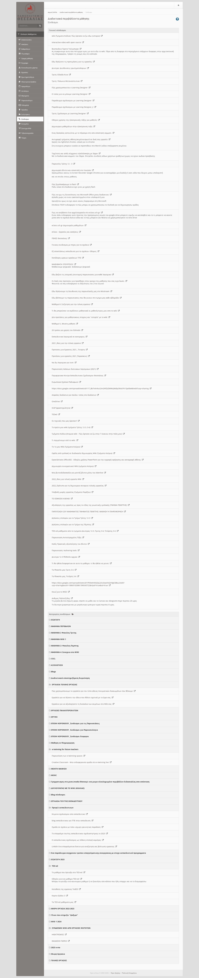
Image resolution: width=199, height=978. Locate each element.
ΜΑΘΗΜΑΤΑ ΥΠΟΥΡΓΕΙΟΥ (64, 264)
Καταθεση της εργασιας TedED (66, 889)
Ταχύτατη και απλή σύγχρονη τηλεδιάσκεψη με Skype (76, 153)
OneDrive (57, 401)
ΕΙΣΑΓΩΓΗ (55, 620)
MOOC (54, 775)
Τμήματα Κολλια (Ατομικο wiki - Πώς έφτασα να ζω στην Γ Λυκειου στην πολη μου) (88, 434)
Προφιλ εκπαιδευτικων (62, 807)
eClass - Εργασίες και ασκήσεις (66, 232)
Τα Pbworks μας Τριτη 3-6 (64, 570)
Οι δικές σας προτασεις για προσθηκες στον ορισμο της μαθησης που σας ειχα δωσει (89, 281)
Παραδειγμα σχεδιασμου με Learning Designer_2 (74, 107)
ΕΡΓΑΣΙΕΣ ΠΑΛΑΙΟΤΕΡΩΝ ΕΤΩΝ (64, 710)
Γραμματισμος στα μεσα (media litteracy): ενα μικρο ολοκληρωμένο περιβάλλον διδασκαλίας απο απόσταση (100, 781)
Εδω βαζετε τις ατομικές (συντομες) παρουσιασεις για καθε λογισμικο (83, 274)
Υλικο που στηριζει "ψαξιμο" (64, 915)
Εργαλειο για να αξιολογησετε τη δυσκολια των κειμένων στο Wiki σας (83, 704)
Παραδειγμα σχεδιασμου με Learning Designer (73, 100)
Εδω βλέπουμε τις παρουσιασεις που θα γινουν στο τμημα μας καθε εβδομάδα (87, 298)
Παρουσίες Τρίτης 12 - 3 (63, 164)
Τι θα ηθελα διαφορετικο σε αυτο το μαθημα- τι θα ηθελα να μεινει (82, 563)
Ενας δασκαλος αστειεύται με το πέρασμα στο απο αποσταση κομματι (83, 133)
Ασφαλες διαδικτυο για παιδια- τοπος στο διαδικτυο (75, 395)
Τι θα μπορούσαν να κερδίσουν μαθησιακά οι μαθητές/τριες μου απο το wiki (86, 311)
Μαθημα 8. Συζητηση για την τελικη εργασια (72, 304)
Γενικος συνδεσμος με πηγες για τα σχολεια (72, 245)
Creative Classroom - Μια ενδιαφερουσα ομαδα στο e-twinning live (82, 762)
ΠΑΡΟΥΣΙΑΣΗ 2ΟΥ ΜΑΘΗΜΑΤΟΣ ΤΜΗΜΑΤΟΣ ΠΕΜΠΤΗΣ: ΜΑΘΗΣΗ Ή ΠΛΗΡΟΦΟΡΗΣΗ (89, 511)
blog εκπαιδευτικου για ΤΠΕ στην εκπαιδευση (72, 820)
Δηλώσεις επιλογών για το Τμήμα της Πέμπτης (73, 524)
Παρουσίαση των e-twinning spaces (68, 756)
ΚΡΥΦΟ (54, 717)
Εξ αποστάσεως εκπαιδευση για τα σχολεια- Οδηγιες (75, 251)
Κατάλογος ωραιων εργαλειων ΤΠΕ (68, 258)
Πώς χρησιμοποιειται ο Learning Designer (71, 87)
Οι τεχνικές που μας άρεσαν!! (66, 421)
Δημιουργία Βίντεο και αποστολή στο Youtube (73, 170)
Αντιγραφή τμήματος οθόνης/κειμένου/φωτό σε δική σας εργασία (81, 139)
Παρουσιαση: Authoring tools (65, 550)
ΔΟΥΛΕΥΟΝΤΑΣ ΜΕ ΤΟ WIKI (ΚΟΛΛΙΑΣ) (68, 788)
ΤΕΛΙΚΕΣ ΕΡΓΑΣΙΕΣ (59, 960)
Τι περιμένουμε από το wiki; (65, 440)
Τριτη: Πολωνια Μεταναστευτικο (67, 81)
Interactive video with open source (68, 42)
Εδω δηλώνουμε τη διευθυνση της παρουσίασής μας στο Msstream (82, 291)
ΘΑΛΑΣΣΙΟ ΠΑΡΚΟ (61, 941)
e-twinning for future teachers (65, 749)
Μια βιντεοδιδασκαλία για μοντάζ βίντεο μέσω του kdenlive (79, 472)
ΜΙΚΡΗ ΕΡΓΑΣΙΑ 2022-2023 (62, 908)
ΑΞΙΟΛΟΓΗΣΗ (57, 665)
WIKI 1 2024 (56, 921)
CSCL (53, 658)
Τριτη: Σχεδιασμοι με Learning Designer (70, 113)
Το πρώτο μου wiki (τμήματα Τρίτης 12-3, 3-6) (72, 427)
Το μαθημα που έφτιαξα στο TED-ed (68, 872)
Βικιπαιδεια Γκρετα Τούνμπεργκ (66, 49)
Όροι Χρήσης (115, 973)
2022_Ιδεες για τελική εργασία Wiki (68, 479)
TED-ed (55, 866)
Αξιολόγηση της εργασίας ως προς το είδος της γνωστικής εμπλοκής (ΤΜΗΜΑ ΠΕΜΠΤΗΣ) (91, 505)
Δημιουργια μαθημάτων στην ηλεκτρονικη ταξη (73, 126)
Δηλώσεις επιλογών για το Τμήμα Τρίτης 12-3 (72, 518)
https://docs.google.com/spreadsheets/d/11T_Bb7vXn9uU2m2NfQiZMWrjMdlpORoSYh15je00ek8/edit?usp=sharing (101, 388)
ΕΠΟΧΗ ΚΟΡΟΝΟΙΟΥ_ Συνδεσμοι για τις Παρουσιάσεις (75, 723)
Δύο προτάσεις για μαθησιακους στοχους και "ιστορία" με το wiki (81, 317)
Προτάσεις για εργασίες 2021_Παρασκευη (71, 356)
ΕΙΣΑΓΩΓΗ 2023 (57, 859)
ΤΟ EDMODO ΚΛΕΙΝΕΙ (62, 498)
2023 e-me (55, 947)
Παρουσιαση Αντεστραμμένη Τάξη (68, 537)
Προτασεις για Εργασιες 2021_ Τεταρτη (70, 349)
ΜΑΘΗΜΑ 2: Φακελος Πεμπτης (65, 645)
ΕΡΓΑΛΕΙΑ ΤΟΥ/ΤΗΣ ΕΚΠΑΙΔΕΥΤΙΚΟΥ (66, 801)
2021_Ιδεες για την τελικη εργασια (68, 343)
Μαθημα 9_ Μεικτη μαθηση (65, 323)
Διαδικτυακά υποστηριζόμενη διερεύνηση (70, 678)
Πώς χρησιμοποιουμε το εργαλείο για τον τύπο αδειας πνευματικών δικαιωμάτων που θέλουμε (94, 691)
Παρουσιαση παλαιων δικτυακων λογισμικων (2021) (75, 369)
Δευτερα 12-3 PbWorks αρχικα (66, 557)
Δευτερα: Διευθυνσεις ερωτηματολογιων (70, 68)
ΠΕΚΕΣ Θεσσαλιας (61, 238)
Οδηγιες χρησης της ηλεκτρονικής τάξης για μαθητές (76, 120)
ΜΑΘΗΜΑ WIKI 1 (58, 639)
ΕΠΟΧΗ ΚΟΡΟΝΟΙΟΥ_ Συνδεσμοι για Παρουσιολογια (74, 730)
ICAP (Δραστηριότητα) (62, 408)
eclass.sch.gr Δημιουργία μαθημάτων (69, 225)
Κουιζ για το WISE (61, 592)
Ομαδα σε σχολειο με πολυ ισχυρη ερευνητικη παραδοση (77, 827)
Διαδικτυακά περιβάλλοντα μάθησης (71, 12)
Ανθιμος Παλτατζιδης (62, 598)
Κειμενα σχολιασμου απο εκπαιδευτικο (70, 814)
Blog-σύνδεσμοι (58, 794)
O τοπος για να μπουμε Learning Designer (71, 94)
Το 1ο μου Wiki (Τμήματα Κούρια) (67, 447)
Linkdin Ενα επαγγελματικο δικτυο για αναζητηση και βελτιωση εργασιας (84, 846)
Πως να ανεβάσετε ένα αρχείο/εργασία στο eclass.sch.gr (77, 212)
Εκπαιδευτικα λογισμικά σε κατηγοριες (69, 336)
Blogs (53, 671)
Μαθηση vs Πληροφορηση (62, 743)
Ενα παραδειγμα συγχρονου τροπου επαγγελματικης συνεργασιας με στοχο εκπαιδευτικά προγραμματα (98, 853)
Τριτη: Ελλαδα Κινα (61, 74)
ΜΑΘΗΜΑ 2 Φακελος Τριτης (63, 633)
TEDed (56, 414)
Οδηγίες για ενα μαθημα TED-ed (67, 879)
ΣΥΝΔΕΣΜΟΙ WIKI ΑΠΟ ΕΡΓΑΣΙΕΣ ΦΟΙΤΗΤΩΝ (71, 928)
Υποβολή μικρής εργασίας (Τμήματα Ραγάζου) (72, 492)
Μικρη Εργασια (58, 954)
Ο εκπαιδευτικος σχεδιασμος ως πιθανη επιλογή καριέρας (78, 840)
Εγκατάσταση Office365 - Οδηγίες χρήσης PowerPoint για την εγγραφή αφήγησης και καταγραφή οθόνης (98, 460)
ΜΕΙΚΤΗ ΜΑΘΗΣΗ (59, 769)
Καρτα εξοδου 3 (60, 895)
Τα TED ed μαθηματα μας (64, 902)
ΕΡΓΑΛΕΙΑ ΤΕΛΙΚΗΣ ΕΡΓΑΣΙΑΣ (64, 684)
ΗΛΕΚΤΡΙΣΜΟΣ (59, 934)
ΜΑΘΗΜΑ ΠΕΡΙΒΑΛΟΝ (61, 626)
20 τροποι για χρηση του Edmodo (67, 330)
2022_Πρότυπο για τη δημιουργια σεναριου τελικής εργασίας (79, 485)
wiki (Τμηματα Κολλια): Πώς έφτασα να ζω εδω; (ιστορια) (77, 36)
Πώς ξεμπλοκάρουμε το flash (65, 184)
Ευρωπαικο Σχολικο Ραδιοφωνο (66, 382)
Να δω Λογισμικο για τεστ (64, 362)
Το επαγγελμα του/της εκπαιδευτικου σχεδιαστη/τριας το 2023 (80, 833)
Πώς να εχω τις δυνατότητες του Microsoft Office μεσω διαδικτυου (82, 194)
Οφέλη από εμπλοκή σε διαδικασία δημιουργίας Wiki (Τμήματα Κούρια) (83, 453)
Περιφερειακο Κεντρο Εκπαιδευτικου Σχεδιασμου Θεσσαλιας (79, 375)
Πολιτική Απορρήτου (129, 973)
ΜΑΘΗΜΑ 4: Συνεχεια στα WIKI (65, 652)
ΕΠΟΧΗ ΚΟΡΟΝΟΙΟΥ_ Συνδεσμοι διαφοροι (70, 736)
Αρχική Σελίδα (52, 12)
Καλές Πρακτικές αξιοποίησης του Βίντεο (71, 544)
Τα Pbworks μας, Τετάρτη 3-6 (65, 576)
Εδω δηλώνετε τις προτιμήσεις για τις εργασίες (73, 61)
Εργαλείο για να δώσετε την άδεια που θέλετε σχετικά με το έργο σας (82, 697)
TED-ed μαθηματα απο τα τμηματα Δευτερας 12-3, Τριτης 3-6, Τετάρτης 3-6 (85, 531)
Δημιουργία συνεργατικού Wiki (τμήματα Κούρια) (74, 466)
